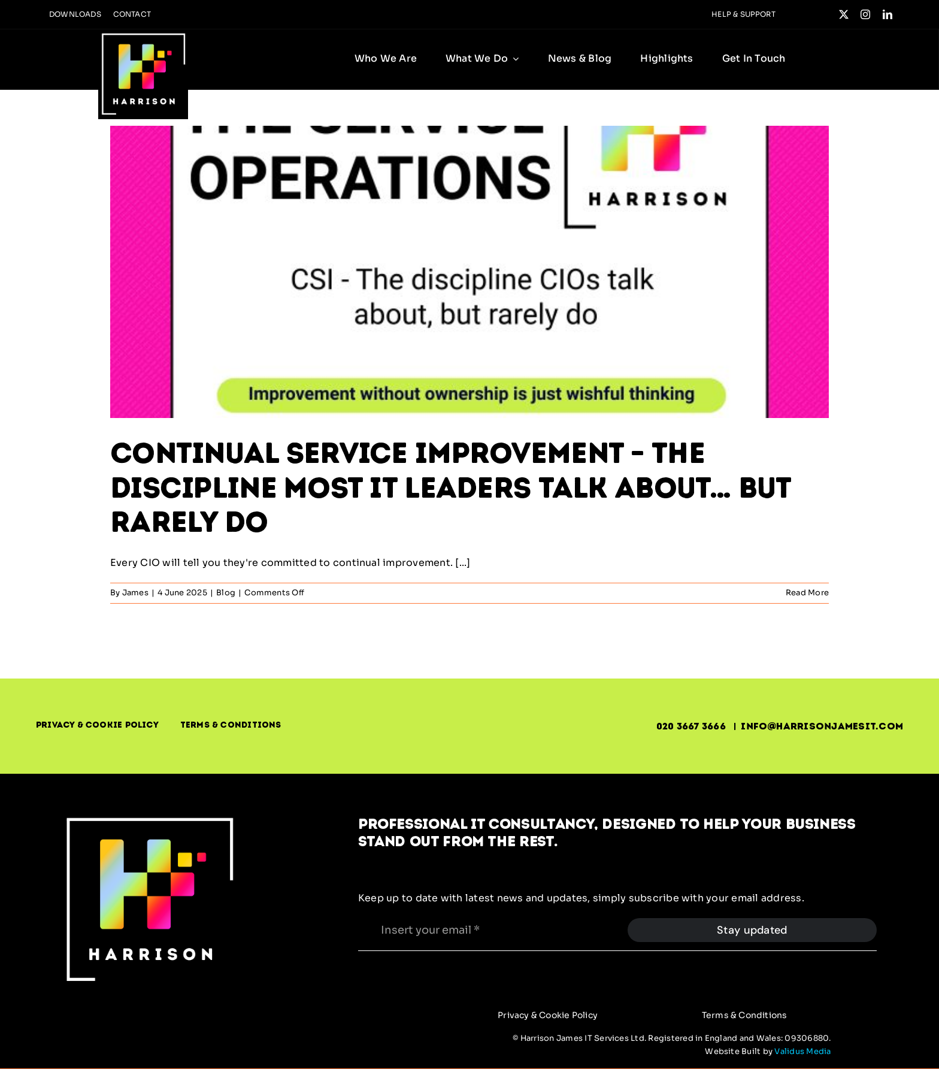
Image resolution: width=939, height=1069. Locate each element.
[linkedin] (887, 14)
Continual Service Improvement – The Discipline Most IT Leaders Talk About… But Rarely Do (450, 487)
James (135, 593)
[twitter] (844, 14)
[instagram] (865, 14)
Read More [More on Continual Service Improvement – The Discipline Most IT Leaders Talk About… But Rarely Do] (807, 593)
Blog (225, 593)
